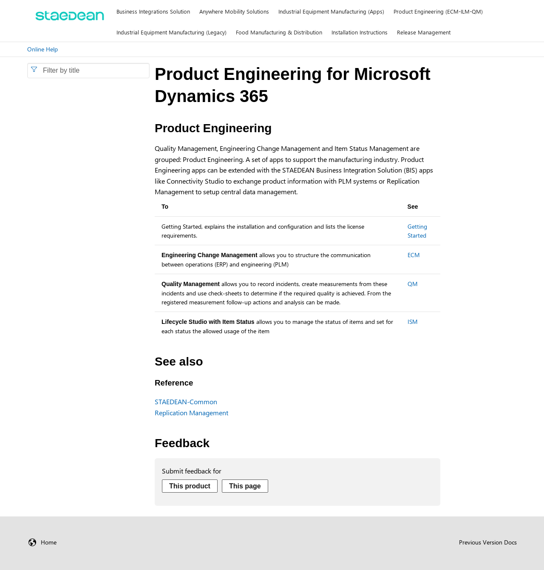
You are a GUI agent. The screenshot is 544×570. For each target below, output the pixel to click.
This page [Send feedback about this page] (245, 486)
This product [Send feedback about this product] (189, 486)
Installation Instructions (360, 32)
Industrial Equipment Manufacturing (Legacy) (171, 32)
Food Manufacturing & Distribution (279, 32)
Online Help (42, 49)
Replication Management (191, 412)
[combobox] (88, 70)
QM (413, 284)
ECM (414, 255)
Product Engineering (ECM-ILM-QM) (438, 11)
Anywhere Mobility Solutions (234, 11)
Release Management (423, 32)
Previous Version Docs (488, 542)
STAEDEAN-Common (186, 401)
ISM (413, 322)
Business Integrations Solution (153, 11)
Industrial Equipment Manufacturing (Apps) (331, 11)
